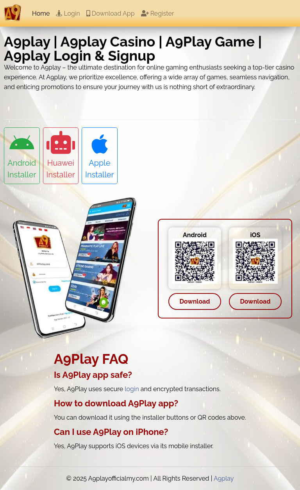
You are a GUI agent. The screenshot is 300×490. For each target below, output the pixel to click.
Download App (110, 13)
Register (157, 13)
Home (41, 13)
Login (68, 13)
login (132, 389)
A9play (224, 478)
